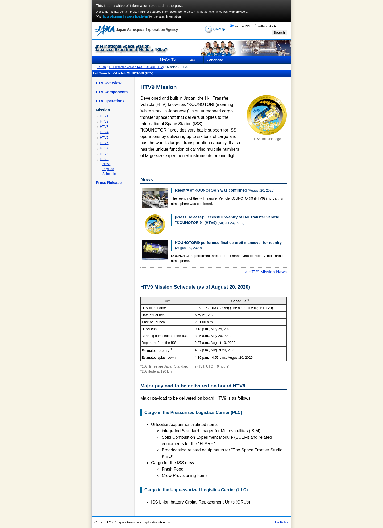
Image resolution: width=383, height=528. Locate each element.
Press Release (109, 182)
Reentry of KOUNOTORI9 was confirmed (211, 190)
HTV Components (112, 92)
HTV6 (104, 143)
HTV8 (104, 154)
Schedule (109, 174)
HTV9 (104, 159)
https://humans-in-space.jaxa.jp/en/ (126, 16)
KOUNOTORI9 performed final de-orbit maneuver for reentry (228, 242)
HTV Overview (108, 83)
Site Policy (281, 522)
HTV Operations (110, 101)
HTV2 (104, 121)
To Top (101, 67)
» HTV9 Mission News (266, 272)
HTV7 (104, 148)
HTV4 (104, 132)
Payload (108, 169)
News (106, 164)
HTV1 (104, 116)
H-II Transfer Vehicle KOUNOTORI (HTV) (136, 67)
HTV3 (104, 127)
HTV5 (104, 138)
